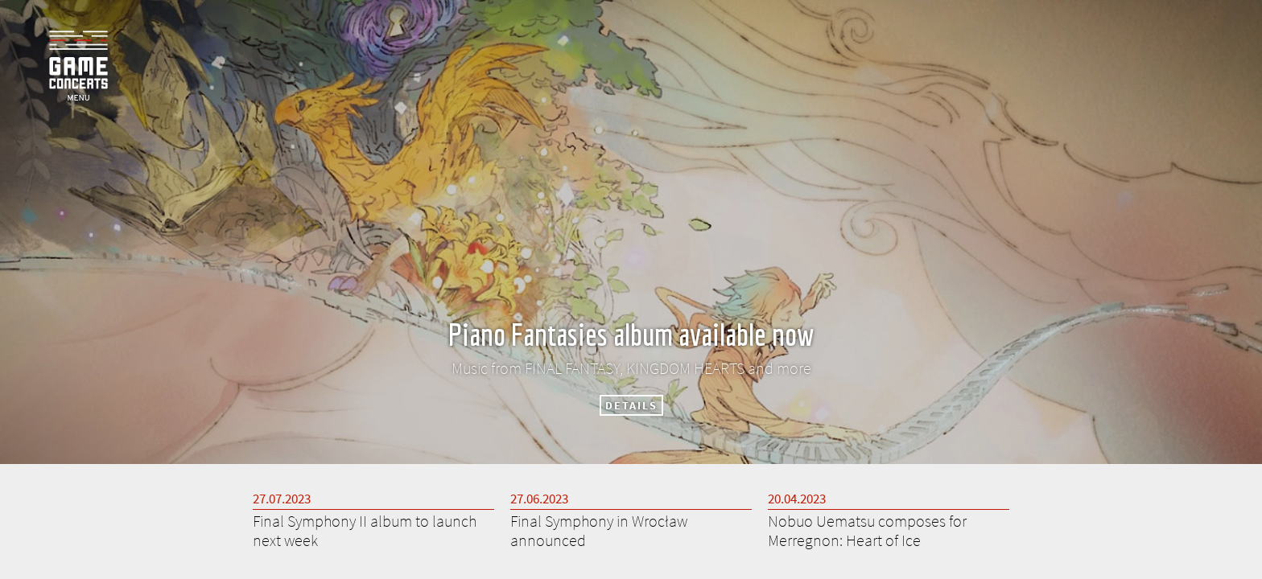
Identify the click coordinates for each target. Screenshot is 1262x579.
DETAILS (631, 405)
